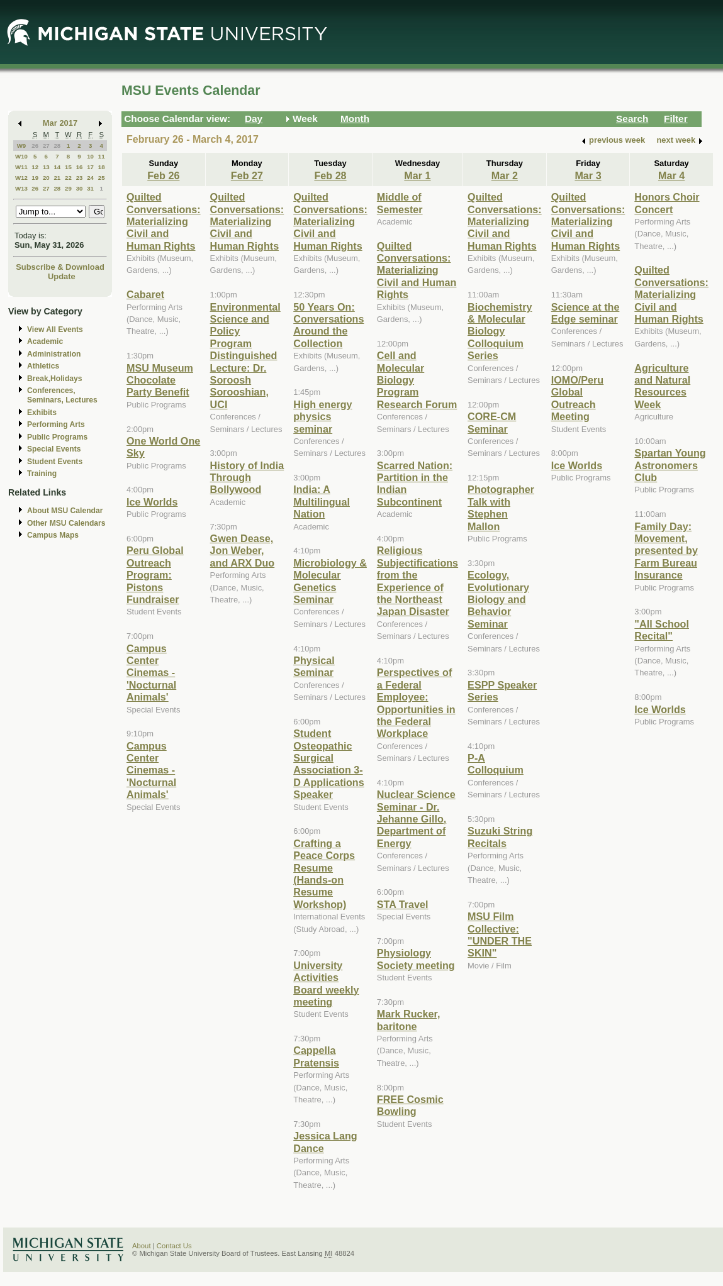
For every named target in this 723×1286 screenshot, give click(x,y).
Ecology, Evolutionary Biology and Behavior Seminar (498, 599)
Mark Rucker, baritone (408, 1019)
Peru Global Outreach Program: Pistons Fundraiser (155, 575)
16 (79, 167)
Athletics (43, 366)
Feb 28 (330, 175)
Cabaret (145, 294)
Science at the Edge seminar (585, 312)
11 (101, 156)
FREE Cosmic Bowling (410, 1105)
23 (79, 177)
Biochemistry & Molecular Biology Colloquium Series (500, 331)
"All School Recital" (661, 629)
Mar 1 (417, 175)
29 (68, 188)
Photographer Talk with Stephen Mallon (501, 507)
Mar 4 (671, 175)
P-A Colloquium (496, 763)
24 (90, 177)
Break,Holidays (54, 378)
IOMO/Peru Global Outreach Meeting (577, 398)
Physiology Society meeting (416, 958)
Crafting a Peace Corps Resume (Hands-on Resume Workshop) (324, 874)
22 (68, 177)
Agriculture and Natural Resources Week (662, 386)
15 (68, 167)
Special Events (54, 449)
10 (90, 156)
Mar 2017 (60, 123)
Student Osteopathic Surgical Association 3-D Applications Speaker (328, 764)
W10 (21, 156)
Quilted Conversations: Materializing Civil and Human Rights (163, 221)
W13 (21, 188)
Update (62, 276)
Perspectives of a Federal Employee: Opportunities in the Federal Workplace (416, 703)
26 (34, 145)
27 (46, 145)
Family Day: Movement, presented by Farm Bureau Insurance (666, 551)
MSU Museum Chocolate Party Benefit (159, 380)
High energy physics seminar (322, 417)
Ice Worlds (151, 501)
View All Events (55, 329)
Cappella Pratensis (316, 1056)
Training (42, 473)
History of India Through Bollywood (247, 478)
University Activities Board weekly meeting (326, 983)
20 (46, 177)
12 (34, 167)
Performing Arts (56, 424)
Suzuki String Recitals (500, 836)
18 (101, 167)
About (141, 1246)
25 (101, 177)
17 (90, 167)
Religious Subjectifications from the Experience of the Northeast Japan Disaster (417, 581)
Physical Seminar (314, 666)
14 (56, 167)
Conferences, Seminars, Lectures (62, 395)
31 (90, 188)
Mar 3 (587, 175)
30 (79, 188)
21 (56, 177)
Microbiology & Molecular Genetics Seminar (330, 581)
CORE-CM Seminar (492, 422)
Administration (54, 354)
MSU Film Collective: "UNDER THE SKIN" (500, 934)
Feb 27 (247, 175)
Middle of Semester (400, 202)
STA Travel (403, 904)
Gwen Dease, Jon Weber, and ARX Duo (242, 550)
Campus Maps (53, 535)
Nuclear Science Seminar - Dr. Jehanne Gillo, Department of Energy (416, 819)
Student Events (54, 461)
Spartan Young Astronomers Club (669, 465)
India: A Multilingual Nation (321, 501)
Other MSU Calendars (66, 523)
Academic (45, 341)
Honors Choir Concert (666, 202)
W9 (21, 145)
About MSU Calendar (65, 510)
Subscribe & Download (60, 267)
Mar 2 (504, 175)
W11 (21, 167)
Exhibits (42, 412)
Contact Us (174, 1246)
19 (34, 177)
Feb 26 (163, 175)
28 (56, 145)
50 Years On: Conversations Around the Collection (328, 325)
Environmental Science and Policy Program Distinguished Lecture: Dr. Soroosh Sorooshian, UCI (245, 355)
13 (46, 167)
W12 (21, 177)
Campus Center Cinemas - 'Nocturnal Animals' (151, 673)
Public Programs (57, 437)
